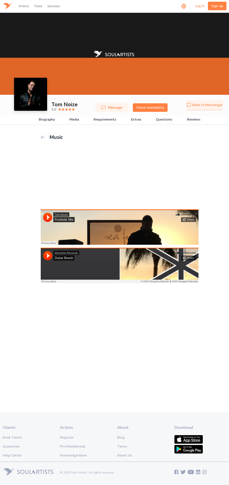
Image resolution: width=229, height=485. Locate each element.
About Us (124, 455)
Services (53, 6)
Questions (164, 119)
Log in (199, 6)
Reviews (193, 119)
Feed (38, 6)
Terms (122, 446)
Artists (23, 6)
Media (74, 119)
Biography (47, 119)
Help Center (12, 455)
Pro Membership (72, 446)
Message (112, 107)
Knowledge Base (73, 455)
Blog (121, 437)
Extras (136, 119)
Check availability (150, 107)
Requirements (105, 119)
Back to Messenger (205, 105)
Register (67, 437)
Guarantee (11, 446)
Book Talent (12, 437)
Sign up (217, 6)
